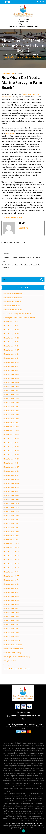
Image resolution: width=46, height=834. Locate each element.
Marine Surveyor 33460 (11, 515)
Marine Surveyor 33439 (11, 475)
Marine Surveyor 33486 (11, 604)
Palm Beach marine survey (28, 54)
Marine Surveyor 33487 (11, 608)
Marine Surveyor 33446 (11, 487)
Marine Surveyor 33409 (11, 358)
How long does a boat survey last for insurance (19, 318)
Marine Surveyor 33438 (11, 471)
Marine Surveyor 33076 (11, 322)
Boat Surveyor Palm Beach (12, 301)
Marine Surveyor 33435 (11, 459)
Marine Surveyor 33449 (11, 499)
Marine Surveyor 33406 (11, 346)
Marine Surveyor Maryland (12, 640)
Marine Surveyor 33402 (11, 330)
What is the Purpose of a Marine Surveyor (17, 669)
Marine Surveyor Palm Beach (13, 645)
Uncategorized (8, 665)
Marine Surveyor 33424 (11, 414)
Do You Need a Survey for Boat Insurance (17, 314)
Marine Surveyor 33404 (11, 338)
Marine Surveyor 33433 (11, 451)
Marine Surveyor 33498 (11, 628)
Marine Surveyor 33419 (11, 398)
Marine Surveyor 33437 (11, 467)
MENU (8, 2)
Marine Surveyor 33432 (11, 447)
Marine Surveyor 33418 (11, 394)
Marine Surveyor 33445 (11, 483)
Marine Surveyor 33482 (11, 592)
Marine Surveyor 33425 (11, 419)
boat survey (10, 133)
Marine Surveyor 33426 (11, 423)
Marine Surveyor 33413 (11, 374)
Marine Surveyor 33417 (11, 390)
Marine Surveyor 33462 (11, 523)
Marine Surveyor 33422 (11, 411)
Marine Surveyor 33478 (11, 580)
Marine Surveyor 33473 (11, 564)
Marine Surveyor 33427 (11, 427)
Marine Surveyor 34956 (11, 636)
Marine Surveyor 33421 (11, 406)
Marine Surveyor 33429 (11, 435)
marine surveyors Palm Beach (13, 649)
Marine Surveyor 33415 (11, 382)
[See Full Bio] (29, 227)
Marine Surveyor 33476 (11, 572)
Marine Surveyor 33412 (11, 370)
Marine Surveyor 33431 (11, 443)
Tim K (20, 73)
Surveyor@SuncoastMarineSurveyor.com (23, 26)
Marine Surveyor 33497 (11, 624)
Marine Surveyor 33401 (11, 326)
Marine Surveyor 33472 (11, 560)
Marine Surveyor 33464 (11, 532)
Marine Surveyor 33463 (11, 527)
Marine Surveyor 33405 (11, 342)
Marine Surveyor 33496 (11, 620)
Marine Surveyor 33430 (11, 439)
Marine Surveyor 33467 (11, 544)
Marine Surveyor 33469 (11, 552)
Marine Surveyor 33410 (11, 362)
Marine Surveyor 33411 (11, 366)
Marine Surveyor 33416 (11, 386)
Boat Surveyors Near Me (12, 306)
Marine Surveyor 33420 (11, 402)
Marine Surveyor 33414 (11, 378)
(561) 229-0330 (23, 19)
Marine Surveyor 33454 (11, 503)
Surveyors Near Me (10, 661)
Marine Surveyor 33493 (11, 616)
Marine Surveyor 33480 (11, 584)
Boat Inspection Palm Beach (13, 293)
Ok (23, 831)
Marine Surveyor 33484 (11, 600)
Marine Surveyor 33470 (11, 556)
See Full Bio (23, 228)
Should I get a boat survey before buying (17, 657)
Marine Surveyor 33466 (11, 540)
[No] (43, 828)
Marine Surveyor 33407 (11, 350)
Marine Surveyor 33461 (11, 519)
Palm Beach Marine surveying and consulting (23, 724)
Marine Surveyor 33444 (11, 479)
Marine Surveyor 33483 (11, 596)
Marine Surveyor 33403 (11, 334)
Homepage (10, 54)
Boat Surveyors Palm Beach (13, 310)
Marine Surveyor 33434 (11, 455)
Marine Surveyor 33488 (11, 612)
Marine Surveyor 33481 (11, 588)
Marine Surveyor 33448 (11, 495)
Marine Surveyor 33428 (11, 431)
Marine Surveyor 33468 (11, 548)
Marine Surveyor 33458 (11, 507)
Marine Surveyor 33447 (11, 491)
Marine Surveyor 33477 (11, 576)
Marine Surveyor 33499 (11, 632)
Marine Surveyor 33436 (11, 463)
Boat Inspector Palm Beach (13, 298)
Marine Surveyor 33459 (11, 511)
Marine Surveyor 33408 (11, 354)
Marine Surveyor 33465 (11, 536)
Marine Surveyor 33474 (11, 568)
